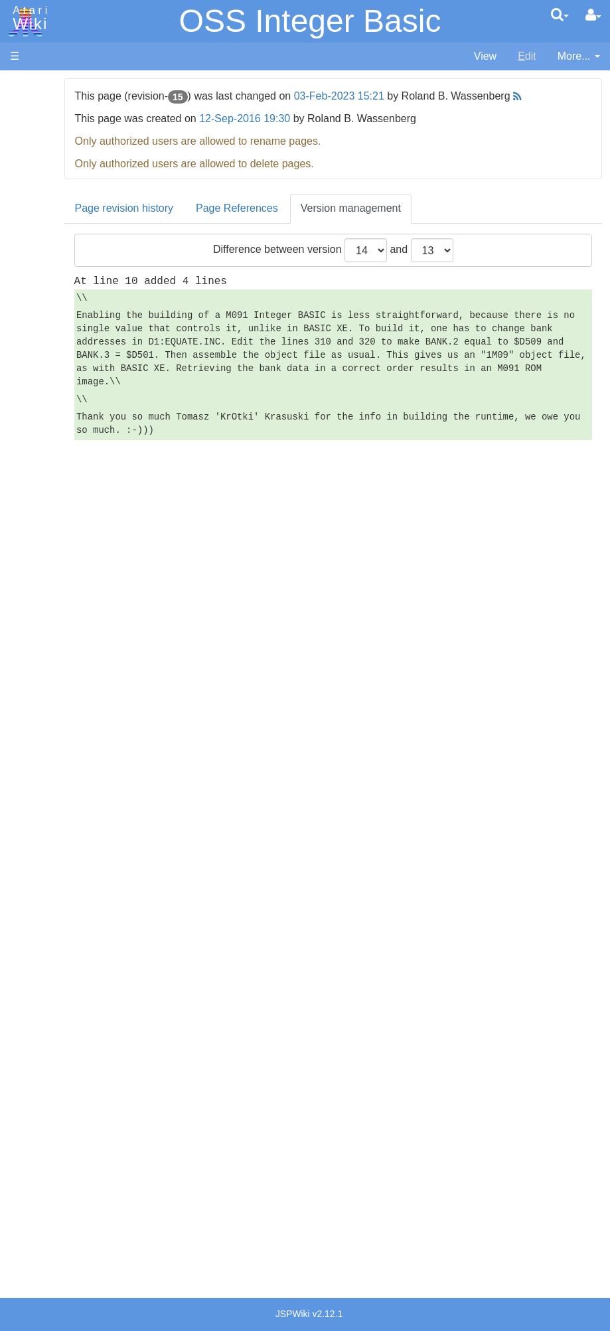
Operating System (79, 605)
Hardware (33, 108)
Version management (426, 223)
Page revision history (200, 223)
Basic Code (64, 666)
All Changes (38, 242)
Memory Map (41, 175)
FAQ (20, 265)
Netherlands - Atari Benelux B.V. (68, 1077)
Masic (50, 461)
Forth (49, 386)
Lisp (46, 431)
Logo (48, 446)
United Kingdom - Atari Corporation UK (78, 1123)
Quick (50, 522)
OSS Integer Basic (310, 21)
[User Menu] (593, 15)
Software (31, 130)
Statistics (31, 1190)
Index (23, 287)
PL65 (49, 506)
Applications (38, 153)
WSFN (52, 552)
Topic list (30, 197)
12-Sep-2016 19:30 (320, 133)
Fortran (54, 401)
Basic (49, 355)
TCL (46, 537)
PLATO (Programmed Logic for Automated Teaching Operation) (61, 851)
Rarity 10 (31, 1175)
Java (48, 416)
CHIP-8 (54, 568)
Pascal (52, 477)
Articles (27, 85)
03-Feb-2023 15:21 (415, 96)
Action (51, 325)
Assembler (62, 340)
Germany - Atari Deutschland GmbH (74, 1001)
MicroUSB (34, 220)
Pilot (47, 492)
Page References (313, 223)
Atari (28, 19)
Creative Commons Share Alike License (65, 1252)
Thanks (27, 1160)
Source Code (67, 620)
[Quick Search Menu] (560, 14)
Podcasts (32, 888)
